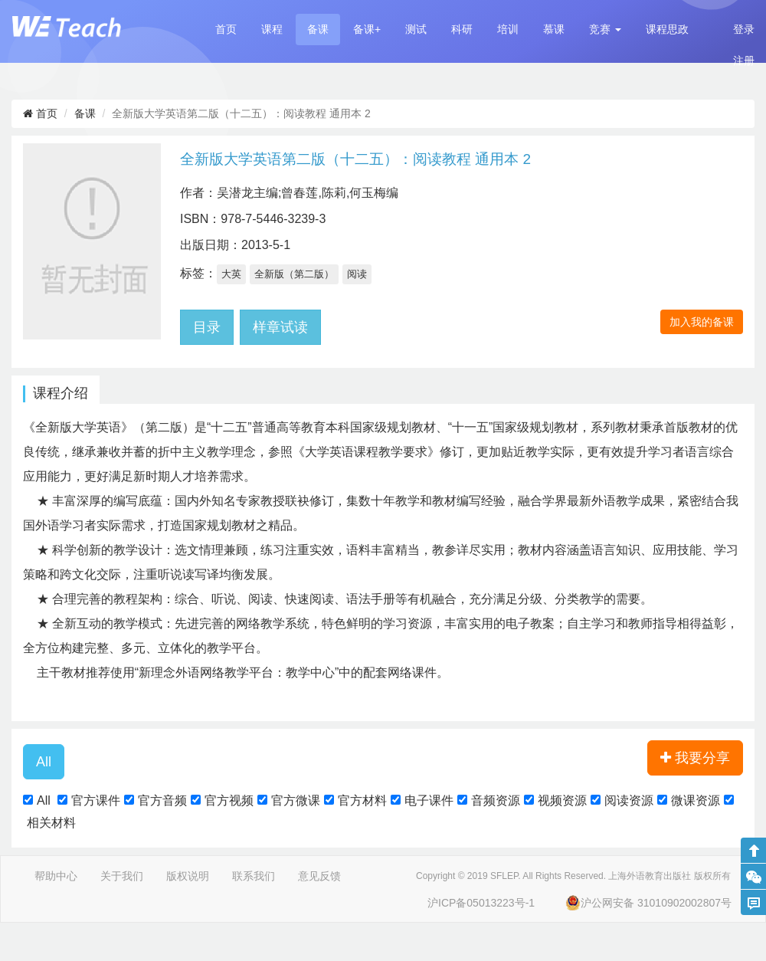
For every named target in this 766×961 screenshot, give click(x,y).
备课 (318, 29)
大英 (231, 274)
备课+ (367, 29)
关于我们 (121, 876)
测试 (416, 29)
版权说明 (187, 876)
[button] (605, 29)
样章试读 (280, 327)
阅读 (357, 274)
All (44, 800)
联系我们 (253, 876)
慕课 (554, 29)
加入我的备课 (701, 322)
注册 (744, 60)
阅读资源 (628, 800)
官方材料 (362, 800)
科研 (462, 29)
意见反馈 (319, 876)
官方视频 (229, 800)
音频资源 (495, 800)
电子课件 (428, 800)
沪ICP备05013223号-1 (481, 903)
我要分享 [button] (695, 758)
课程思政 (667, 29)
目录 (207, 327)
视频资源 (562, 800)
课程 (272, 29)
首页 (226, 29)
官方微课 (295, 800)
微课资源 (695, 800)
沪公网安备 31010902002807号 (648, 902)
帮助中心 (55, 876)
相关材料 (51, 822)
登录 (744, 29)
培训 (508, 29)
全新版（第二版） (294, 274)
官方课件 (95, 800)
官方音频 (162, 800)
